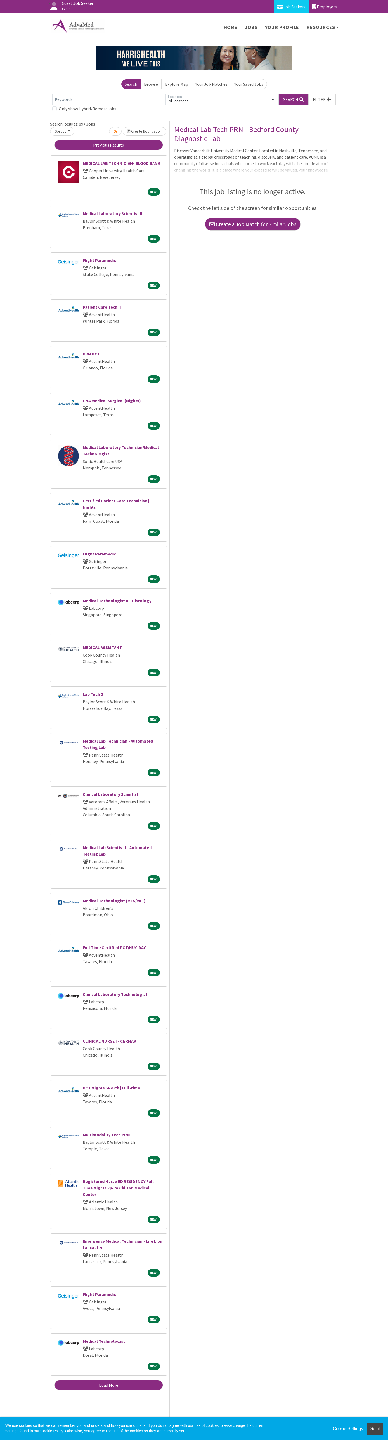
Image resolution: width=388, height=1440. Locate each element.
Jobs (251, 27)
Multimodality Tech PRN (106, 1134)
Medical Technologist (104, 1341)
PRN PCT (91, 354)
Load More (108, 1385)
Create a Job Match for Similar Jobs (252, 224)
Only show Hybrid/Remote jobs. (88, 108)
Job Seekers (291, 6)
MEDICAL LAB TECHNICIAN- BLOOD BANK (121, 163)
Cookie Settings (348, 1428)
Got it (375, 1428)
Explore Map (176, 84)
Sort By (61, 131)
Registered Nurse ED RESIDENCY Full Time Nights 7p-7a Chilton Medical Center (118, 1188)
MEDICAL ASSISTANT (102, 647)
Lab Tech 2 (93, 694)
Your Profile (282, 27)
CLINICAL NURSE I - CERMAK (109, 1041)
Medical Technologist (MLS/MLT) (114, 900)
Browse (151, 84)
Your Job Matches (211, 84)
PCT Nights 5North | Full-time (111, 1087)
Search (131, 84)
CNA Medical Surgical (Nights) (112, 400)
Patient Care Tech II (102, 307)
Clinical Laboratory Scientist (110, 794)
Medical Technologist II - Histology (117, 600)
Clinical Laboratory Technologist (115, 994)
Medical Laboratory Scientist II (113, 213)
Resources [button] (321, 27)
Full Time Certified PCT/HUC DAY (114, 947)
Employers (324, 6)
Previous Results (108, 145)
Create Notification (144, 131)
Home (230, 27)
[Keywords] (108, 99)
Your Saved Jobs (248, 84)
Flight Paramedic (99, 260)
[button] (322, 99)
